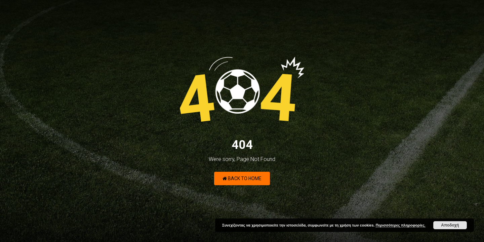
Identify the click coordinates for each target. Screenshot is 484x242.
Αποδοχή (450, 225)
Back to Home (242, 178)
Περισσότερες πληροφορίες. (401, 225)
